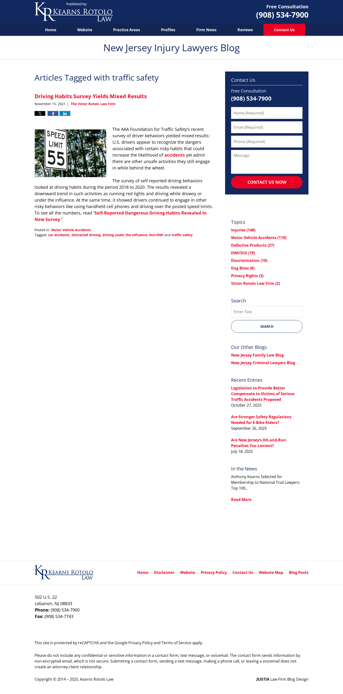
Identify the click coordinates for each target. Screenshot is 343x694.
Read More (241, 499)
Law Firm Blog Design (282, 679)
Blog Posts (298, 572)
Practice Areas (126, 29)
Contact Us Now (266, 182)
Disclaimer (164, 572)
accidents (174, 155)
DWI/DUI (243, 252)
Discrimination (249, 260)
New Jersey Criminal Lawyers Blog (263, 362)
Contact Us (284, 29)
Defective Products (252, 245)
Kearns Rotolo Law (96, 679)
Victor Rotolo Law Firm (255, 283)
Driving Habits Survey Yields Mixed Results (91, 96)
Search (266, 326)
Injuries (243, 230)
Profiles (168, 29)
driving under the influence (124, 235)
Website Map (271, 572)
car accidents (59, 235)
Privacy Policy (214, 572)
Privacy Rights (247, 275)
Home (50, 29)
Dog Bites (242, 268)
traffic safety (182, 235)
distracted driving (86, 235)
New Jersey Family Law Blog (257, 355)
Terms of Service (176, 642)
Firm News (206, 29)
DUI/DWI (156, 235)
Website (84, 29)
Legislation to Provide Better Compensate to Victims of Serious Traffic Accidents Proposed (263, 393)
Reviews (245, 29)
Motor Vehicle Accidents (71, 230)
